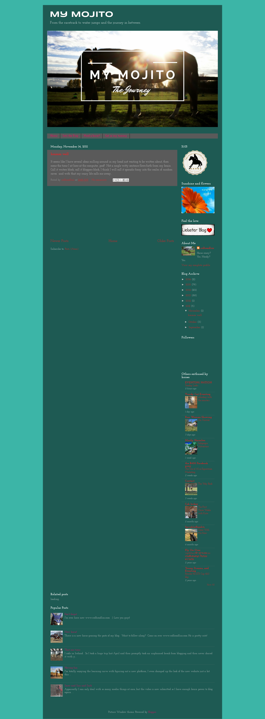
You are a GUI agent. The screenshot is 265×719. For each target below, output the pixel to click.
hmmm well (60, 154)
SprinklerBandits (194, 527)
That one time (72, 650)
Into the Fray (70, 136)
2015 (189, 284)
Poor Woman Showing (198, 417)
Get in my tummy (116, 136)
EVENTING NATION (198, 382)
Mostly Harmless (195, 440)
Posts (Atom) (72, 249)
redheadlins (207, 248)
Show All (210, 585)
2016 (189, 279)
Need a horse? (92, 136)
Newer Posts (59, 241)
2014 (189, 290)
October (193, 322)
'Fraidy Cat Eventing (197, 394)
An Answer (204, 420)
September (195, 327)
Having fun (71, 668)
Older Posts (165, 241)
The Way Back (205, 484)
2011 (188, 306)
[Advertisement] (112, 212)
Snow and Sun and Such (78, 686)
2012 (189, 301)
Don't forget (71, 614)
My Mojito (81, 15)
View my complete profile (196, 265)
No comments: (100, 180)
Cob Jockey (191, 504)
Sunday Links (191, 385)
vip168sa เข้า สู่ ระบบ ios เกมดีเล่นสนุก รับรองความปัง (197, 556)
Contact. (190, 481)
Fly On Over (192, 550)
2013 (189, 295)
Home (53, 136)
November (195, 311)
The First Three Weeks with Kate (204, 510)
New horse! (71, 632)
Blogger (152, 712)
